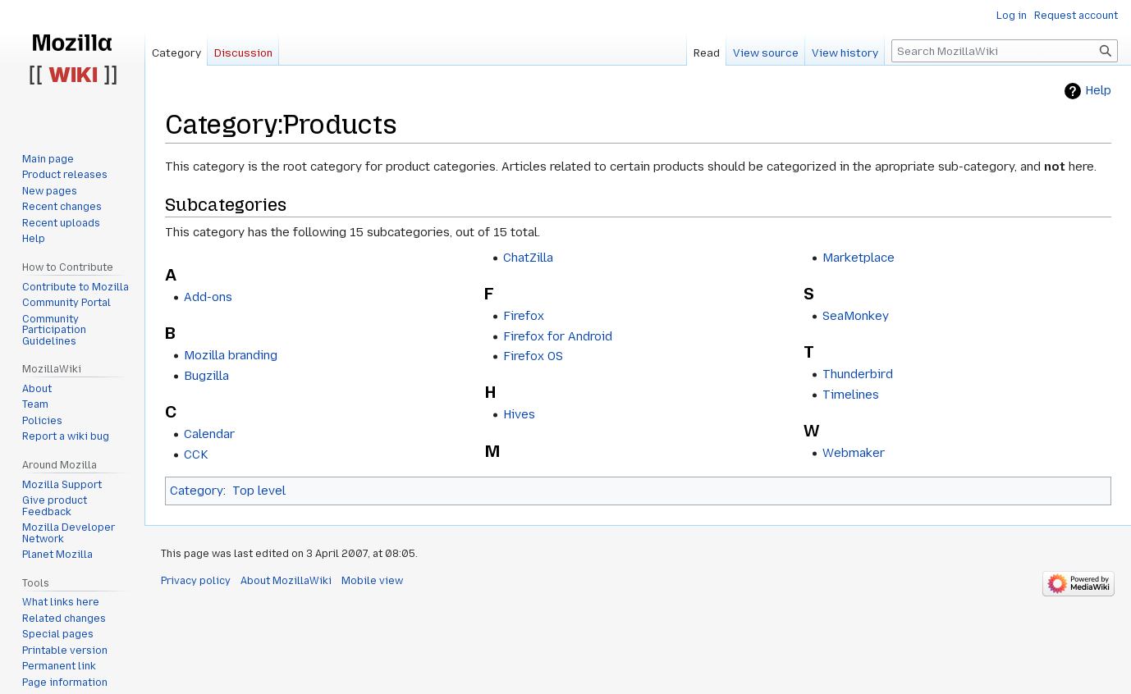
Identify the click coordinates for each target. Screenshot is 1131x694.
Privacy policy (196, 581)
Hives (519, 414)
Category (196, 490)
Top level (259, 490)
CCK (196, 454)
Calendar (209, 434)
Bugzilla (206, 375)
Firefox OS (533, 356)
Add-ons (208, 297)
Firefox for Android (557, 336)
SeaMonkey (855, 315)
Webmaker (853, 452)
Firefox (523, 315)
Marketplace (858, 257)
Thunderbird (857, 374)
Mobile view (372, 581)
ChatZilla (528, 257)
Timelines (850, 394)
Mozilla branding (230, 355)
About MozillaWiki (286, 581)
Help (1098, 91)
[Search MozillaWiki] (1004, 50)
